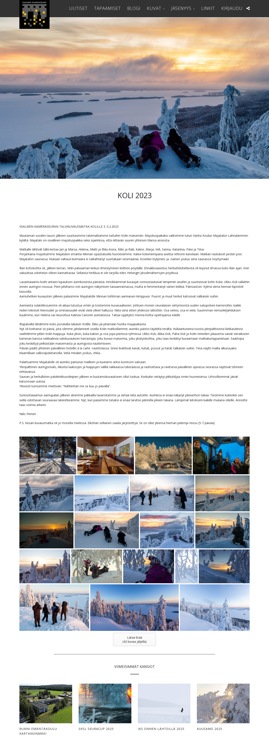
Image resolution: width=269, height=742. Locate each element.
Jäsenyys (181, 8)
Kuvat (154, 8)
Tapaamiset (107, 8)
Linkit (208, 8)
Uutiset (78, 8)
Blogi (133, 8)
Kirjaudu (232, 8)
